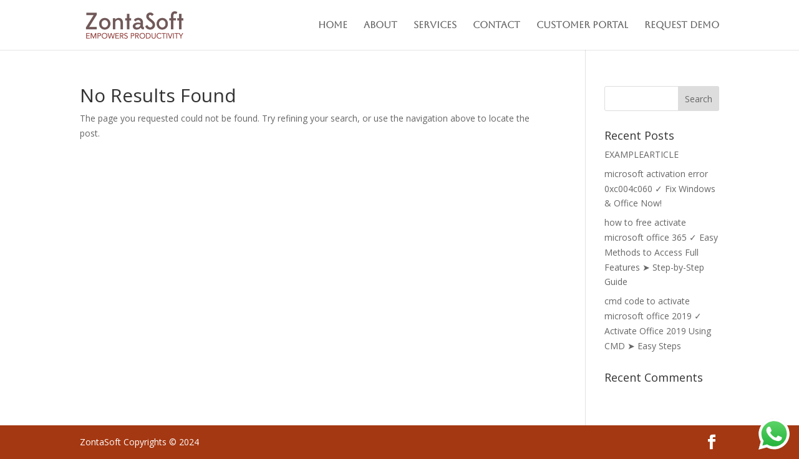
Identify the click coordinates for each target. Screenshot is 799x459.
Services (435, 25)
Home (332, 25)
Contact (496, 25)
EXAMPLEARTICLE (641, 154)
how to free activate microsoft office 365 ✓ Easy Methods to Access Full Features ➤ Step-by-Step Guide (661, 251)
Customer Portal (582, 25)
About (380, 25)
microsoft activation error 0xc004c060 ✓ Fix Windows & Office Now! (659, 189)
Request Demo (681, 25)
